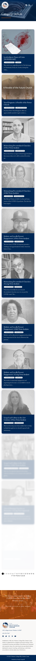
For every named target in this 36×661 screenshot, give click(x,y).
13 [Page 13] (27, 574)
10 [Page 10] (21, 574)
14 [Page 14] (29, 574)
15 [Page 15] (31, 574)
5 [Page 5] (10, 574)
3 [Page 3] (6, 574)
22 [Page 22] (22, 576)
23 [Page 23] (24, 576)
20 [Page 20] (18, 576)
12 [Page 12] (25, 574)
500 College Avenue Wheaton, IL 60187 (11, 630)
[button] (29, 5)
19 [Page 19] (16, 576)
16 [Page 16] (33, 574)
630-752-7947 (6, 633)
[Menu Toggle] (32, 5)
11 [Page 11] (23, 574)
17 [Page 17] (12, 576)
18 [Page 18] (14, 576)
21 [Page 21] (20, 576)
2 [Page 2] (4, 574)
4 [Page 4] (8, 574)
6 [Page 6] (12, 574)
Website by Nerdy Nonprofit (18, 659)
